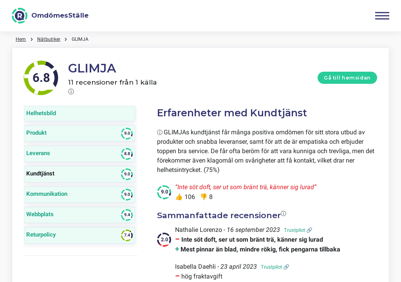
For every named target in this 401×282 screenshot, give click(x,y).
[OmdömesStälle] (50, 15)
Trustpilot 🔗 (298, 230)
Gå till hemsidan (347, 78)
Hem (21, 39)
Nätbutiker (48, 39)
